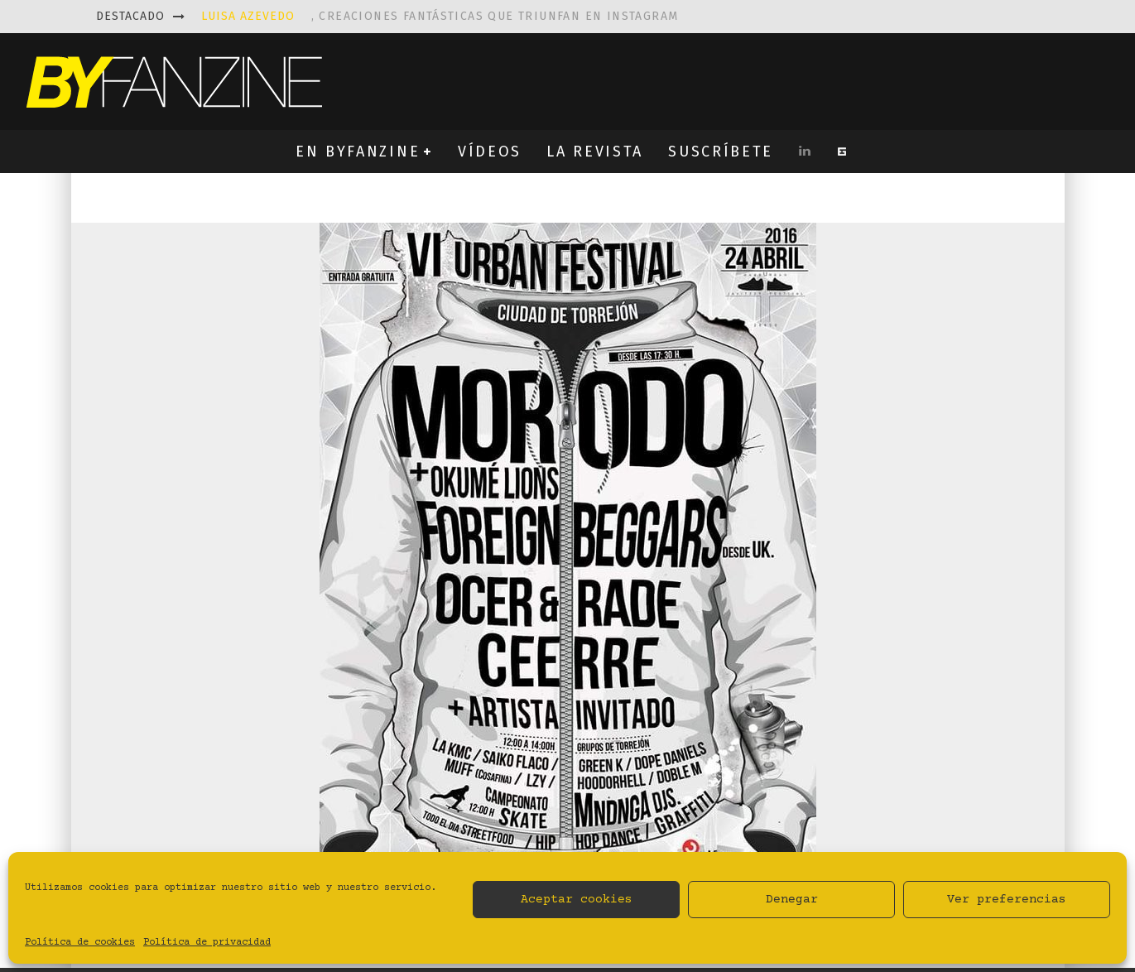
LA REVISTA (594, 151)
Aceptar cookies (576, 900)
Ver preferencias (1006, 900)
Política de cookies (80, 942)
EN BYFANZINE (358, 151)
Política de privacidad (207, 942)
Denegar (792, 900)
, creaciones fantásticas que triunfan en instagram (440, 16)
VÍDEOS (490, 151)
